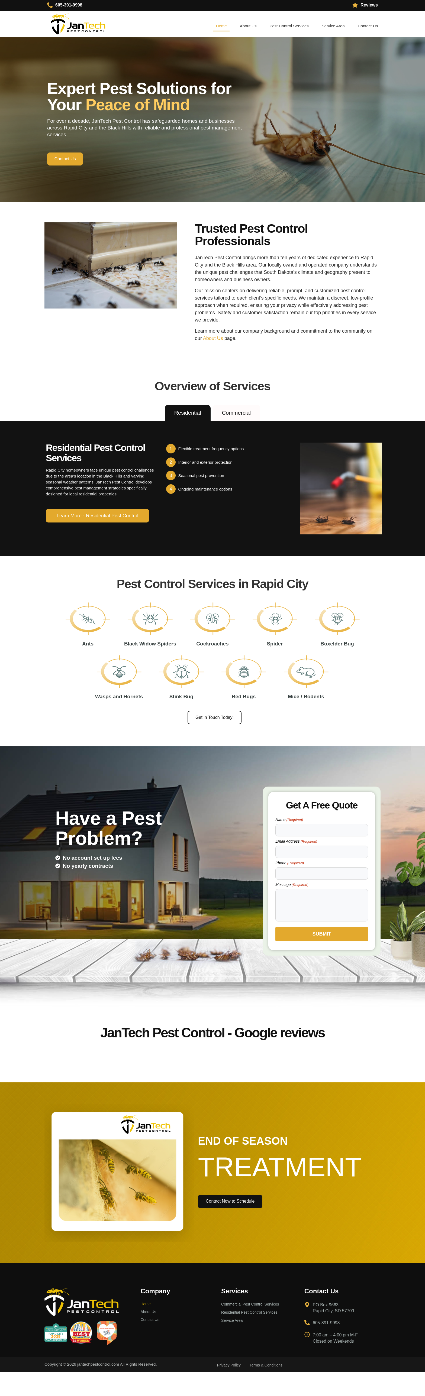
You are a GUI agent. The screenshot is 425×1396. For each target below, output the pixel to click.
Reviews (369, 5)
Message (291, 910)
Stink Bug (181, 720)
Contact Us (368, 26)
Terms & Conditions (270, 1389)
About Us (248, 26)
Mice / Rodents (306, 720)
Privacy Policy (230, 1389)
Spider (275, 656)
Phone (289, 888)
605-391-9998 (68, 5)
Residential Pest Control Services (251, 1338)
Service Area (333, 26)
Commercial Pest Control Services (252, 1329)
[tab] (188, 413)
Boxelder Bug (337, 656)
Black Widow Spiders (150, 656)
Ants (88, 656)
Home (221, 26)
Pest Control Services (289, 26)
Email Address (296, 866)
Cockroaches (212, 656)
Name (289, 845)
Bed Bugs (244, 720)
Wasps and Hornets (119, 720)
